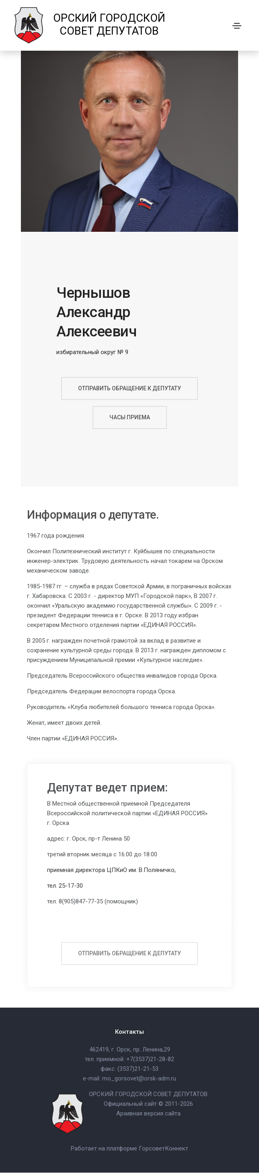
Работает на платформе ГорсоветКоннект (129, 1148)
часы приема (129, 417)
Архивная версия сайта (148, 1113)
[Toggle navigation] (236, 26)
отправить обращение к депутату (129, 388)
